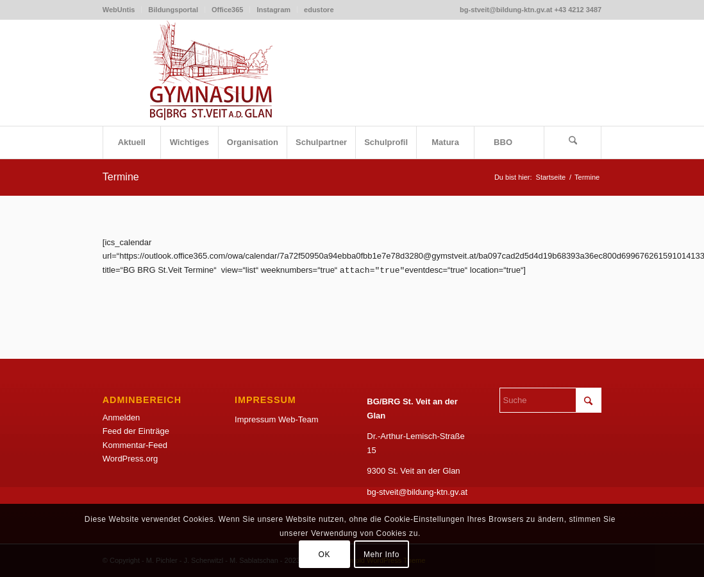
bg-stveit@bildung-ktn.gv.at (417, 492)
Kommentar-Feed (135, 445)
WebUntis (119, 9)
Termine (121, 176)
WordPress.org (130, 458)
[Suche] (572, 142)
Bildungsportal (173, 9)
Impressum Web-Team (277, 419)
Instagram (273, 9)
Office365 (228, 9)
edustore (318, 9)
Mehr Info (381, 554)
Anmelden (121, 417)
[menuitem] (122, 9)
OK (324, 554)
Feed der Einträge (136, 431)
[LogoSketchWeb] (212, 73)
